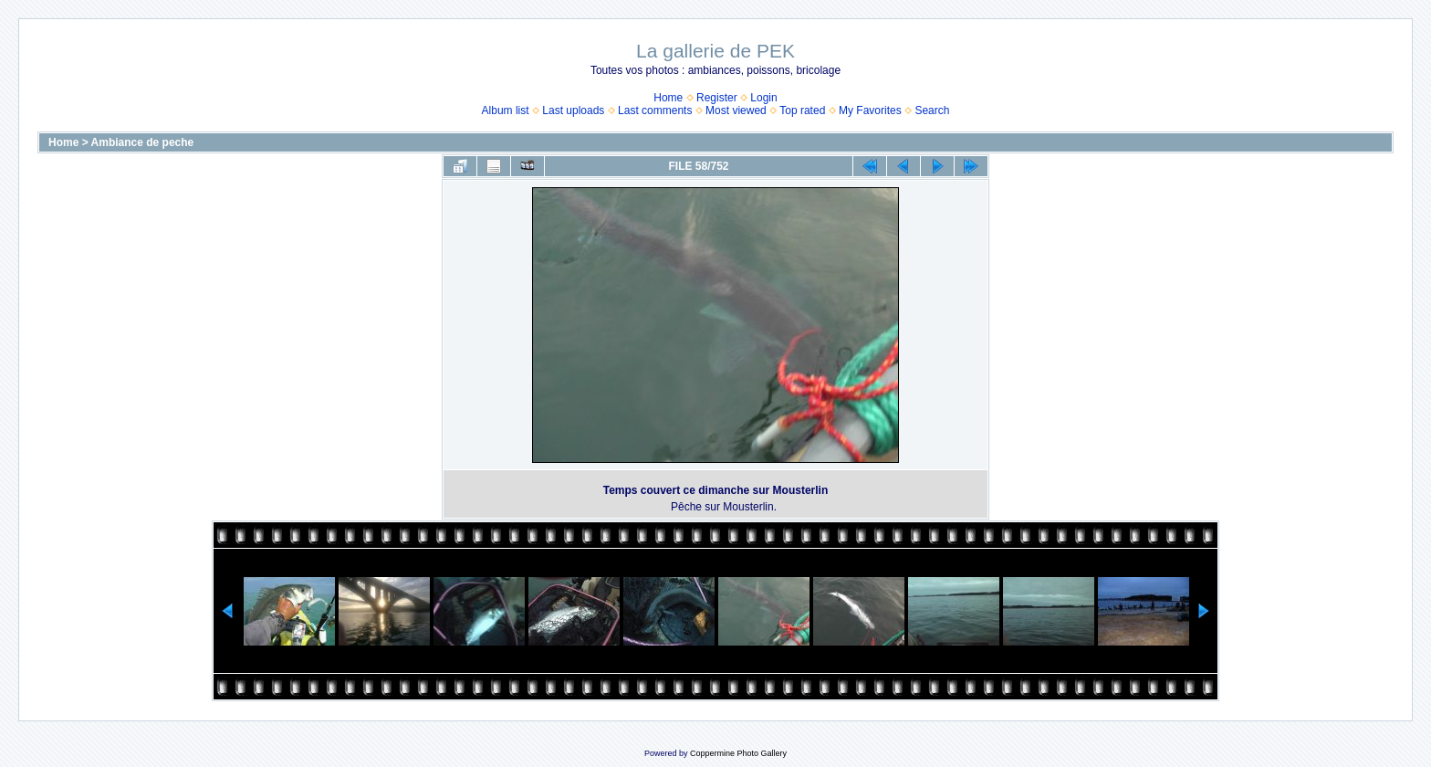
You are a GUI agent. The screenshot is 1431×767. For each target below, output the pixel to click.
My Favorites (870, 110)
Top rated (802, 110)
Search (931, 110)
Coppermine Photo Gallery (738, 753)
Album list (505, 110)
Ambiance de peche (142, 142)
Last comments (655, 110)
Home (668, 97)
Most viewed (736, 110)
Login (763, 97)
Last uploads (573, 110)
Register (716, 97)
